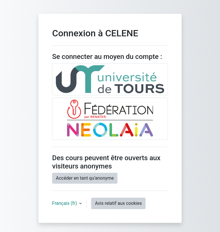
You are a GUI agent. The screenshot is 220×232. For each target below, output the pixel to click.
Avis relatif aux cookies (118, 203)
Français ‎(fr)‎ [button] (65, 203)
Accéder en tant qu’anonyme (85, 178)
